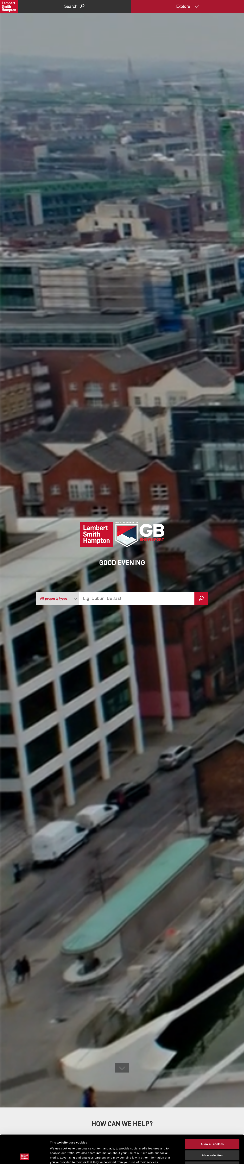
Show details (200, 1156)
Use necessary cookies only (212, 1139)
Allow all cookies (212, 1117)
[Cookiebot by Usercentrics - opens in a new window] (24, 1156)
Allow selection (212, 1128)
